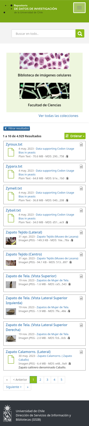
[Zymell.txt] (11, 197)
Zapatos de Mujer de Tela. (53, 280)
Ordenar (75, 136)
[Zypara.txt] (11, 175)
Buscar (80, 33)
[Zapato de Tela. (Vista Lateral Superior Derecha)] (11, 338)
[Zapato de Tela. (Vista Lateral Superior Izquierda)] (11, 311)
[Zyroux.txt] (11, 153)
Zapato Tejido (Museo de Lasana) (57, 236)
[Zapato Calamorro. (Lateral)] (11, 360)
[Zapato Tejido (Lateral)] (11, 241)
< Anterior (20, 380)
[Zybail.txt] (11, 219)
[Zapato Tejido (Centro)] (11, 262)
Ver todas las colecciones (58, 115)
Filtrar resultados (16, 128)
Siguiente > (14, 387)
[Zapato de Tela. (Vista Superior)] (11, 284)
